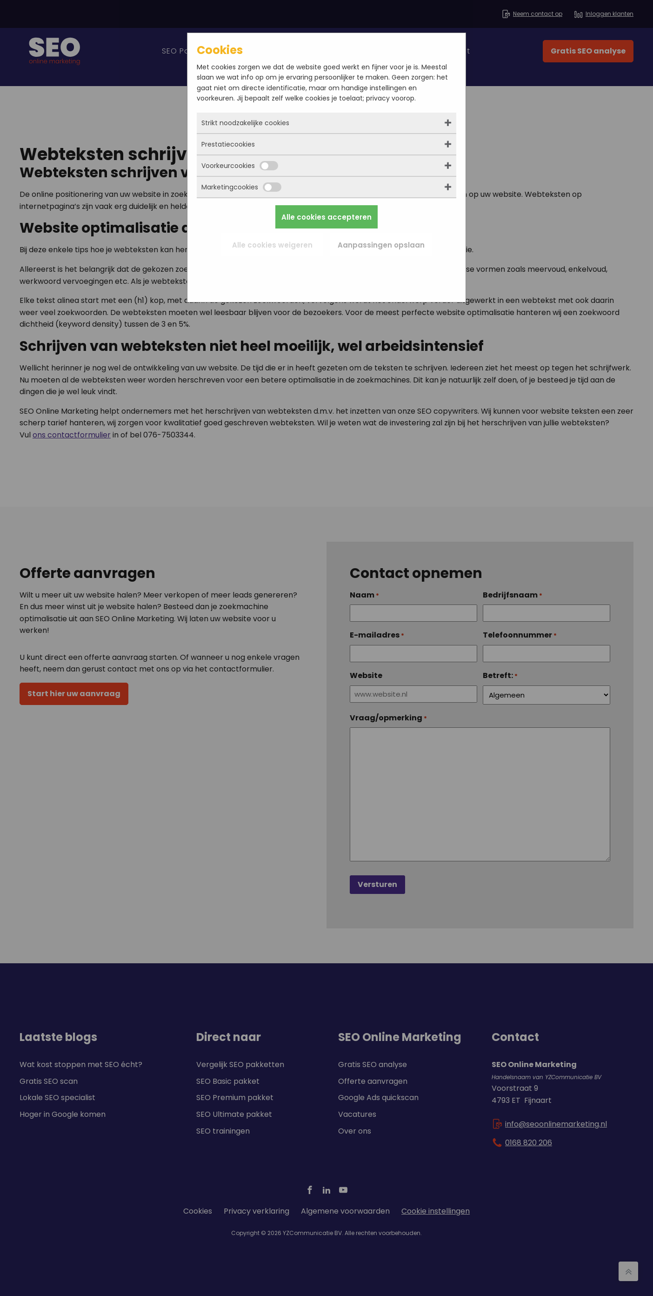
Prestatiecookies (228, 144)
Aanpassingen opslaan (381, 245)
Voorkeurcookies (239, 165)
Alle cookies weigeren (272, 245)
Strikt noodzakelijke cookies (245, 123)
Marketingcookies (241, 187)
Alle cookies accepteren (326, 217)
